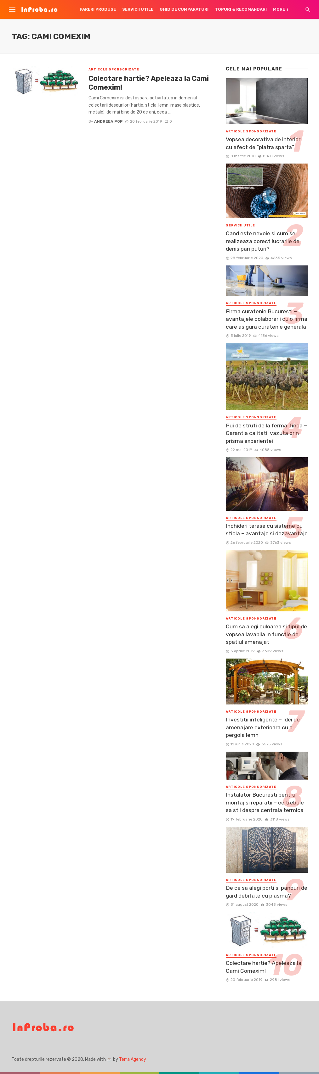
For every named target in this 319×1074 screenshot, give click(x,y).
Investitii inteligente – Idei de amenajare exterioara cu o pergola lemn (263, 727)
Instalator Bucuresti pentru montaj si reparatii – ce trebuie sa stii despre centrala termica (265, 802)
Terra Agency (132, 1059)
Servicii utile (137, 9)
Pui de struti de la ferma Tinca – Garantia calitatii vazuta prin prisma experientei (266, 433)
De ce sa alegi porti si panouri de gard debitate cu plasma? (266, 892)
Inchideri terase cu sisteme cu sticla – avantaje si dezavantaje (267, 530)
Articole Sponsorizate (113, 69)
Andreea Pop (108, 121)
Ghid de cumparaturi (184, 9)
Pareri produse (98, 9)
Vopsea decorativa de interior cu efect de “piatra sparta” (263, 143)
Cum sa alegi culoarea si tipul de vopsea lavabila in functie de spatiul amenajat (266, 634)
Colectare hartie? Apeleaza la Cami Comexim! (148, 83)
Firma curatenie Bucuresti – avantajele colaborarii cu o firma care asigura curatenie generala (266, 319)
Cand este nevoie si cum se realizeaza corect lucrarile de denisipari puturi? (262, 241)
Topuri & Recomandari (241, 9)
